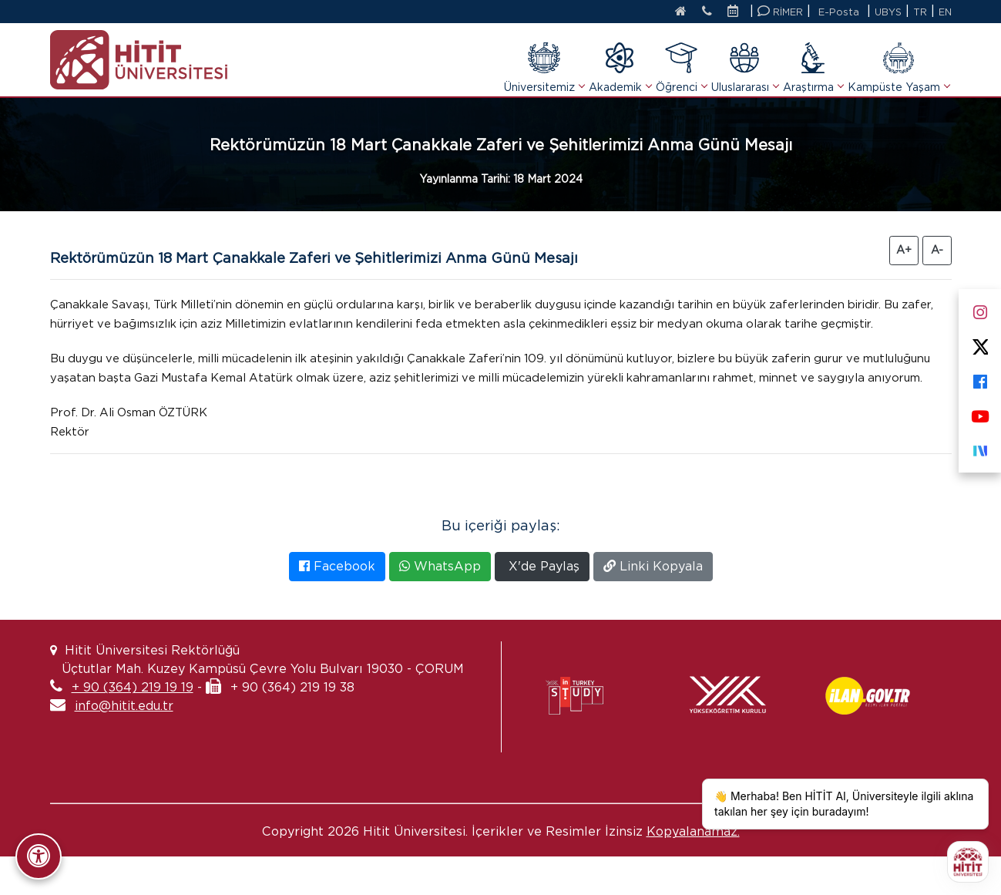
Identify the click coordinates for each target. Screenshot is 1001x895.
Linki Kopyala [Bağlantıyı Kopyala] (653, 604)
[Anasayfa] (671, 12)
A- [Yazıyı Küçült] (937, 250)
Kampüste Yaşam (898, 67)
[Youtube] (980, 412)
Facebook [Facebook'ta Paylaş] (337, 604)
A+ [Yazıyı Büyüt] (904, 250)
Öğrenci (681, 67)
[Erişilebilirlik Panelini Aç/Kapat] (38, 856)
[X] (980, 343)
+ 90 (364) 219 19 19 (132, 725)
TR (919, 12)
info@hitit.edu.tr (124, 744)
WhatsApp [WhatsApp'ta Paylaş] (440, 604)
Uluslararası (744, 67)
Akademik (620, 67)
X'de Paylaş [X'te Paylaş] (542, 604)
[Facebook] (980, 378)
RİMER (778, 11)
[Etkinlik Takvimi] (734, 12)
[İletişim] (701, 12)
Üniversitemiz (544, 67)
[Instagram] (980, 308)
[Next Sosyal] (980, 447)
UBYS (887, 12)
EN (945, 12)
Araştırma (813, 67)
